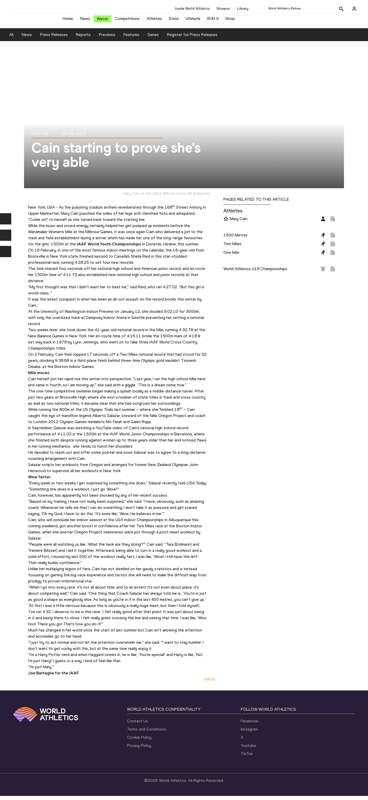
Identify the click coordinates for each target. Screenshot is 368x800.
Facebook (249, 725)
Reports (83, 38)
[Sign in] (354, 8)
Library (242, 8)
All (11, 38)
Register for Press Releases (192, 38)
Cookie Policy (139, 741)
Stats (174, 20)
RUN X (213, 20)
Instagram (249, 733)
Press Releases (54, 38)
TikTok (247, 757)
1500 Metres (235, 238)
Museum (223, 8)
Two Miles (232, 247)
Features (131, 38)
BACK (209, 682)
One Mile (231, 256)
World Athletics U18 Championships (255, 272)
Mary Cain (238, 222)
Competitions (127, 20)
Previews (107, 38)
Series (153, 38)
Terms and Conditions (146, 733)
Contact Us (137, 725)
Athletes (154, 20)
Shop (230, 20)
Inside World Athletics (192, 8)
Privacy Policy (139, 749)
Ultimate (193, 20)
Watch (102, 20)
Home (68, 20)
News (85, 20)
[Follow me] (225, 223)
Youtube (248, 749)
